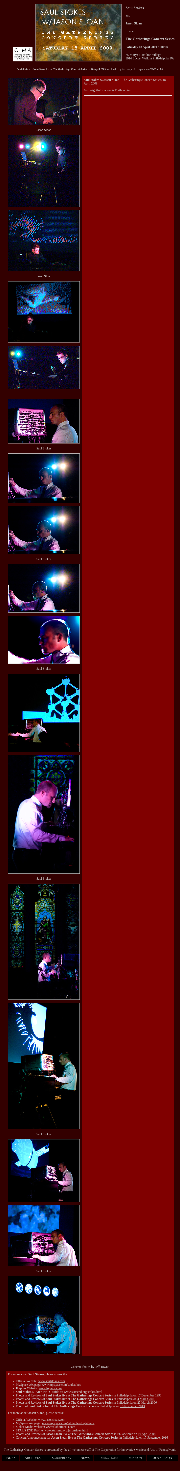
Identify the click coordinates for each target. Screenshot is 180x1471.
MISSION (135, 1457)
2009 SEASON (162, 1457)
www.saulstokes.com (51, 1381)
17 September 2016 (155, 1437)
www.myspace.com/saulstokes (61, 1384)
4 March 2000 (146, 1399)
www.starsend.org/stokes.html (83, 1391)
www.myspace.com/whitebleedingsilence (68, 1423)
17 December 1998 (149, 1395)
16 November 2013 (132, 1406)
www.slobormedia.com (60, 1426)
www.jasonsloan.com (51, 1419)
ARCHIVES (33, 1457)
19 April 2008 (147, 1434)
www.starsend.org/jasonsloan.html (66, 1430)
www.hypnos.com (50, 1388)
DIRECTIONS (108, 1457)
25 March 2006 (147, 1402)
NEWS (85, 1457)
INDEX (11, 1457)
